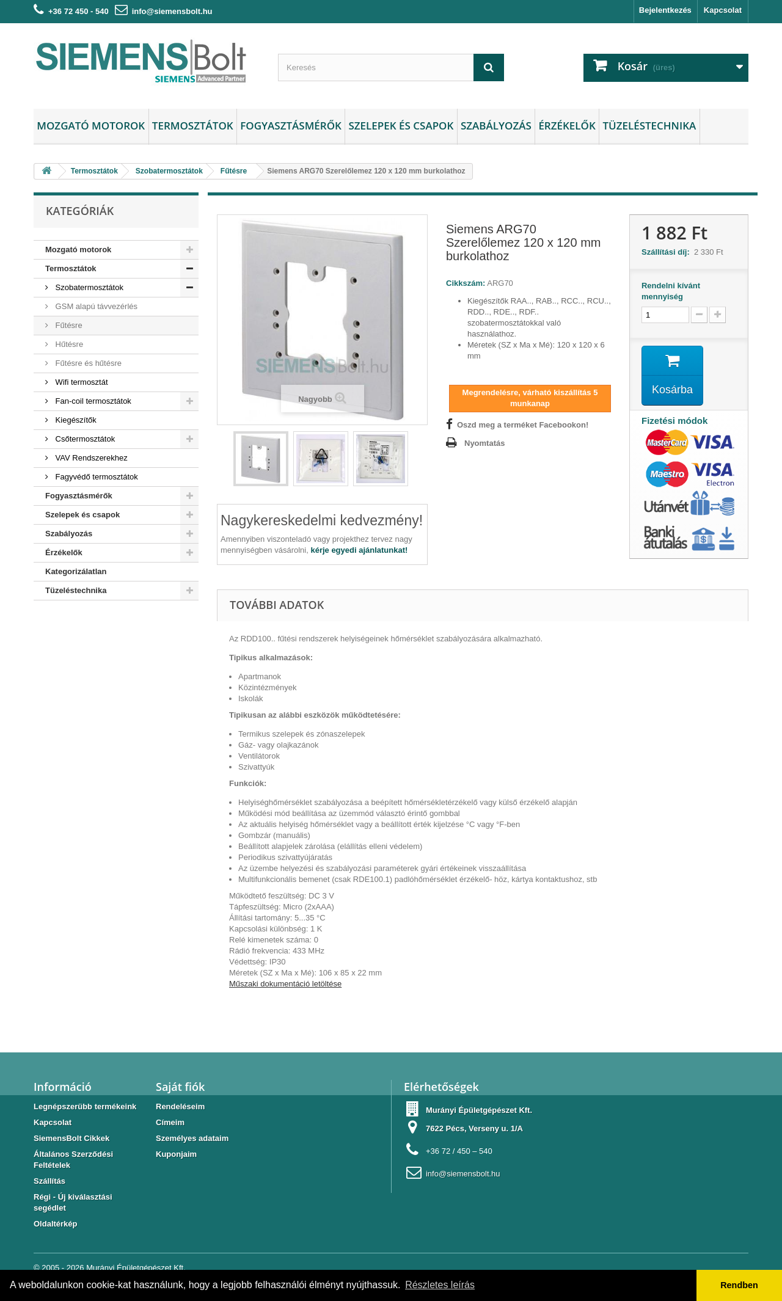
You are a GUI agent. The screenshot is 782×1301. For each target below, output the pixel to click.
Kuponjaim (176, 1154)
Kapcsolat (723, 10)
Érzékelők (566, 125)
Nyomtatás (484, 443)
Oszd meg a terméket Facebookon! (522, 424)
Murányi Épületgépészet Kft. (136, 1267)
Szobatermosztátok (88, 287)
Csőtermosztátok (84, 438)
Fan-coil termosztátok (92, 401)
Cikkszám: (465, 283)
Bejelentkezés (665, 10)
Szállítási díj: (667, 252)
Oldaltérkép (56, 1223)
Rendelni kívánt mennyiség (670, 291)
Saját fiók (180, 1086)
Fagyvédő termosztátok (95, 476)
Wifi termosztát (80, 382)
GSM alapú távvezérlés (95, 306)
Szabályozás (496, 125)
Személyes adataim (192, 1138)
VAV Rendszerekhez (90, 457)
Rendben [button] (739, 1285)
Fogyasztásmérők (291, 125)
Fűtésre (67, 325)
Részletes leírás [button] (440, 1285)
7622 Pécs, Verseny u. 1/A (474, 1128)
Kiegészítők (75, 420)
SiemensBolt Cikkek (71, 1138)
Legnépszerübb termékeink (85, 1106)
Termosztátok (192, 125)
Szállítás (49, 1181)
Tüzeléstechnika (649, 125)
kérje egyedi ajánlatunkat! (358, 550)
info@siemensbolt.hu (172, 11)
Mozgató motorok (91, 125)
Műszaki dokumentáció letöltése (285, 983)
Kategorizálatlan (75, 571)
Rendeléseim (180, 1106)
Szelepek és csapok (400, 125)
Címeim (170, 1122)
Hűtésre (68, 344)
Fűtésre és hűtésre (87, 363)
